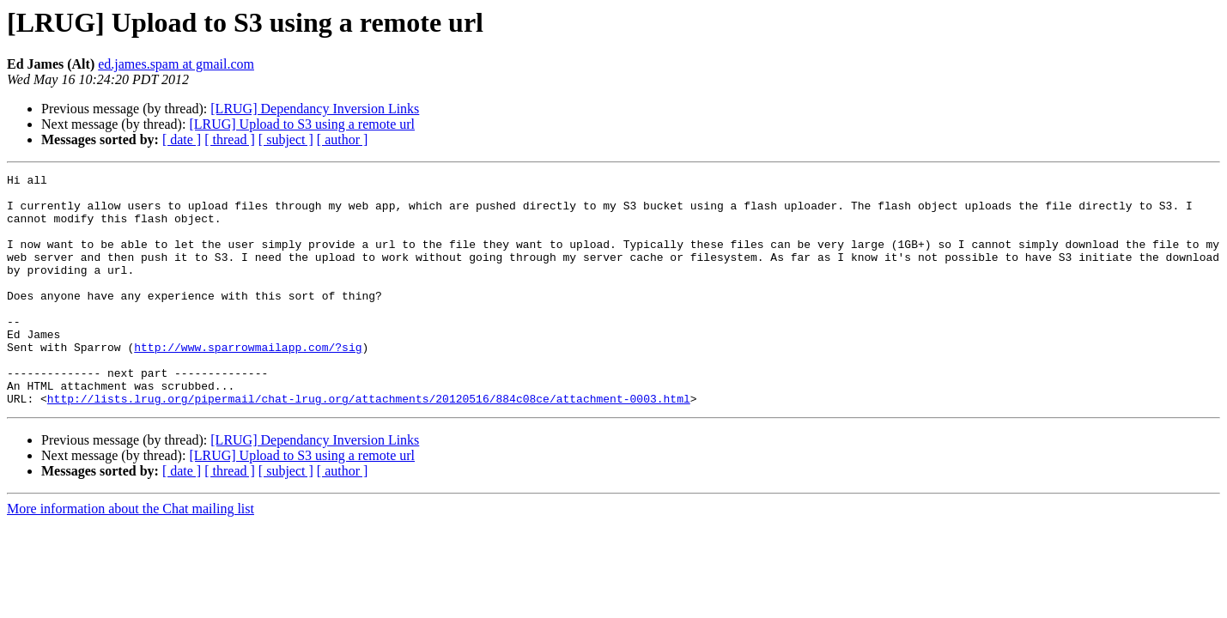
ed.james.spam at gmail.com (176, 64)
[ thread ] (229, 139)
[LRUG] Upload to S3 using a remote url (302, 124)
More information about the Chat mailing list (130, 555)
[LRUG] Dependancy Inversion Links (314, 108)
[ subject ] (285, 139)
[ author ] (342, 139)
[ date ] (181, 139)
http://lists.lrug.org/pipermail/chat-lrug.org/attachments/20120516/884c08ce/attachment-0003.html (368, 444)
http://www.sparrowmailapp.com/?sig (247, 383)
